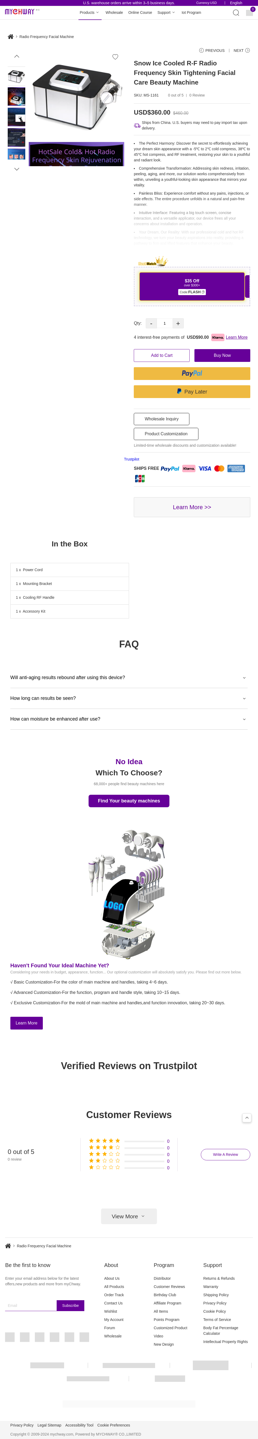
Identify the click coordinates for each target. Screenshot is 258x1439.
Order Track (114, 1295)
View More (129, 1216)
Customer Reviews (169, 1287)
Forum (109, 1328)
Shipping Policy (216, 1295)
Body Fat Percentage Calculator (220, 1331)
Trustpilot (131, 459)
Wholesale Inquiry (161, 419)
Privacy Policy (214, 1303)
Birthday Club (165, 1295)
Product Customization (166, 434)
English (236, 3)
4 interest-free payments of (191, 337)
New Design (164, 1344)
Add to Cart (162, 355)
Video (158, 1336)
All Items (161, 1311)
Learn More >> (192, 507)
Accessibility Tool (79, 1425)
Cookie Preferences (113, 1425)
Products (90, 12)
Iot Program (191, 12)
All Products (114, 1287)
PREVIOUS (211, 51)
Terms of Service (217, 1319)
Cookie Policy (214, 1311)
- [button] (151, 323)
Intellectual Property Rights (225, 1342)
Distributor (162, 1278)
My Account (113, 1319)
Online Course (140, 12)
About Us (112, 1278)
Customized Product (170, 1328)
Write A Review (225, 1154)
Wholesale (114, 12)
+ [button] (178, 323)
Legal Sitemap (49, 1425)
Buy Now (222, 355)
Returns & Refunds (219, 1278)
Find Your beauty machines (129, 801)
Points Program (166, 1319)
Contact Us (113, 1303)
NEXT (242, 51)
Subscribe (70, 1305)
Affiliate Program (167, 1303)
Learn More (27, 1023)
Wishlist (110, 1311)
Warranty (210, 1287)
